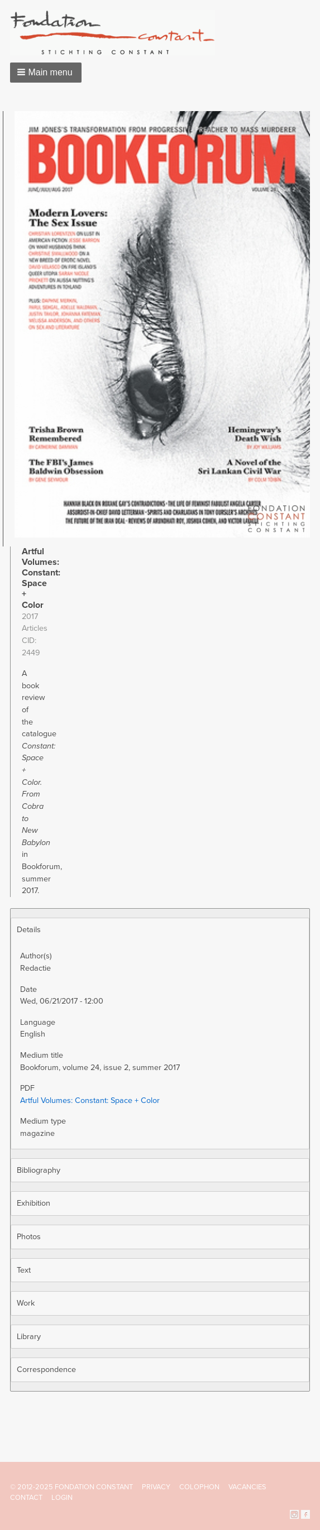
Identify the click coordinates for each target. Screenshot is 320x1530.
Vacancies (247, 1487)
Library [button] (29, 1336)
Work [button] (26, 1303)
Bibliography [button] (38, 1170)
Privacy (156, 1487)
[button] (46, 73)
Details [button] (29, 929)
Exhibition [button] (33, 1203)
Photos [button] (29, 1236)
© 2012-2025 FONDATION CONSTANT (71, 1487)
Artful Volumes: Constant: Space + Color (90, 1100)
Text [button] (24, 1270)
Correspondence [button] (46, 1369)
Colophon (199, 1487)
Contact (26, 1497)
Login (62, 1497)
